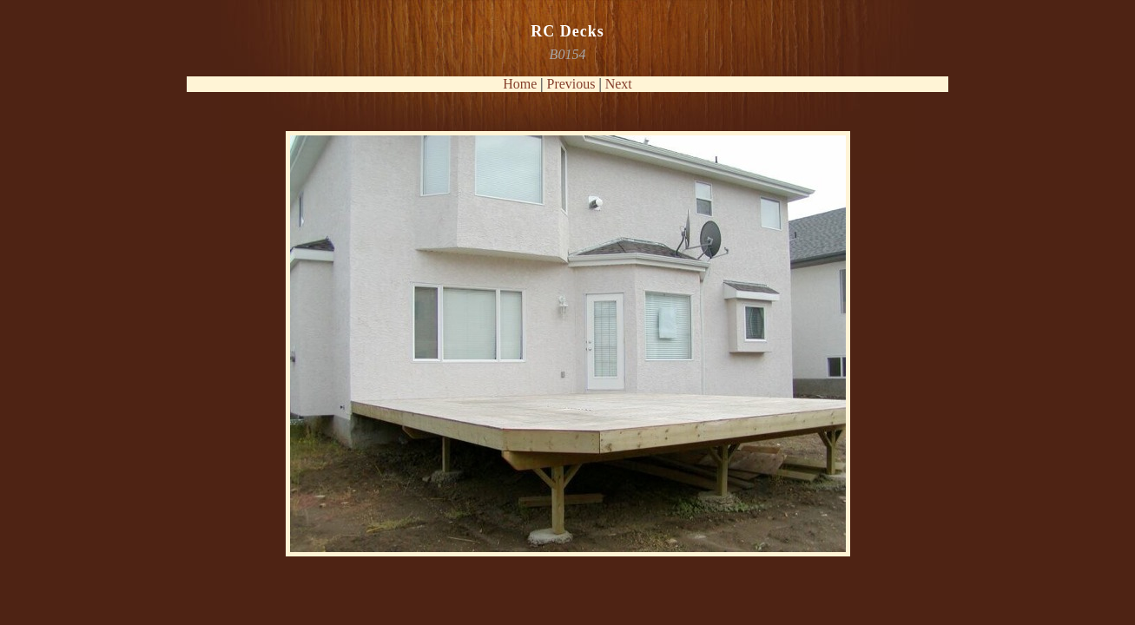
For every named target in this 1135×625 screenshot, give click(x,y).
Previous (571, 83)
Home (520, 83)
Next (618, 83)
